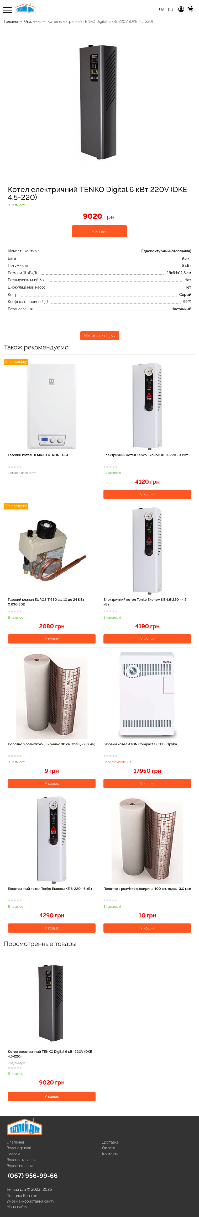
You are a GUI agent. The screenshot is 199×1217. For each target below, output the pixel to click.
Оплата (108, 1148)
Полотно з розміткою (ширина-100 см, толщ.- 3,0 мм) (147, 889)
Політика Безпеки (22, 1196)
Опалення (32, 21)
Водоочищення (20, 1166)
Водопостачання (21, 1160)
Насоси (13, 1154)
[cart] (190, 10)
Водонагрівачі (19, 1148)
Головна (11, 21)
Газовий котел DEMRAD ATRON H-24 (38, 455)
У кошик (100, 231)
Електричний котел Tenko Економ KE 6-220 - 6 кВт (50, 889)
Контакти (110, 1154)
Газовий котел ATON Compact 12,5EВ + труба (140, 744)
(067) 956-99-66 (33, 1175)
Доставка (110, 1142)
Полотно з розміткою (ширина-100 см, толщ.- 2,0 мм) (51, 744)
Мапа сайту (17, 1207)
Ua (162, 10)
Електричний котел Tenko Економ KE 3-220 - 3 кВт (145, 455)
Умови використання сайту (30, 1201)
